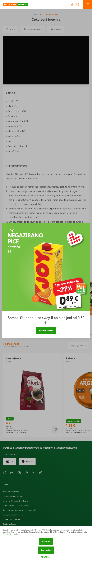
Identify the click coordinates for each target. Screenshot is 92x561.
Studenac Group (9, 524)
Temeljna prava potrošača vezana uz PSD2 (19, 510)
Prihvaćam (46, 541)
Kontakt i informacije (11, 491)
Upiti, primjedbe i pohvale (13, 496)
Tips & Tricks (52, 14)
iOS (9, 461)
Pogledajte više (78, 346)
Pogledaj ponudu (46, 330)
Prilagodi (45, 557)
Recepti (37, 14)
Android (27, 461)
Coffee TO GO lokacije (11, 519)
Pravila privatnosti (10, 534)
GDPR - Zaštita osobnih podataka (16, 505)
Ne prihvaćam (46, 550)
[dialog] (46, 543)
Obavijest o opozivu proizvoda (14, 515)
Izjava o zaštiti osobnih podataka (15, 501)
